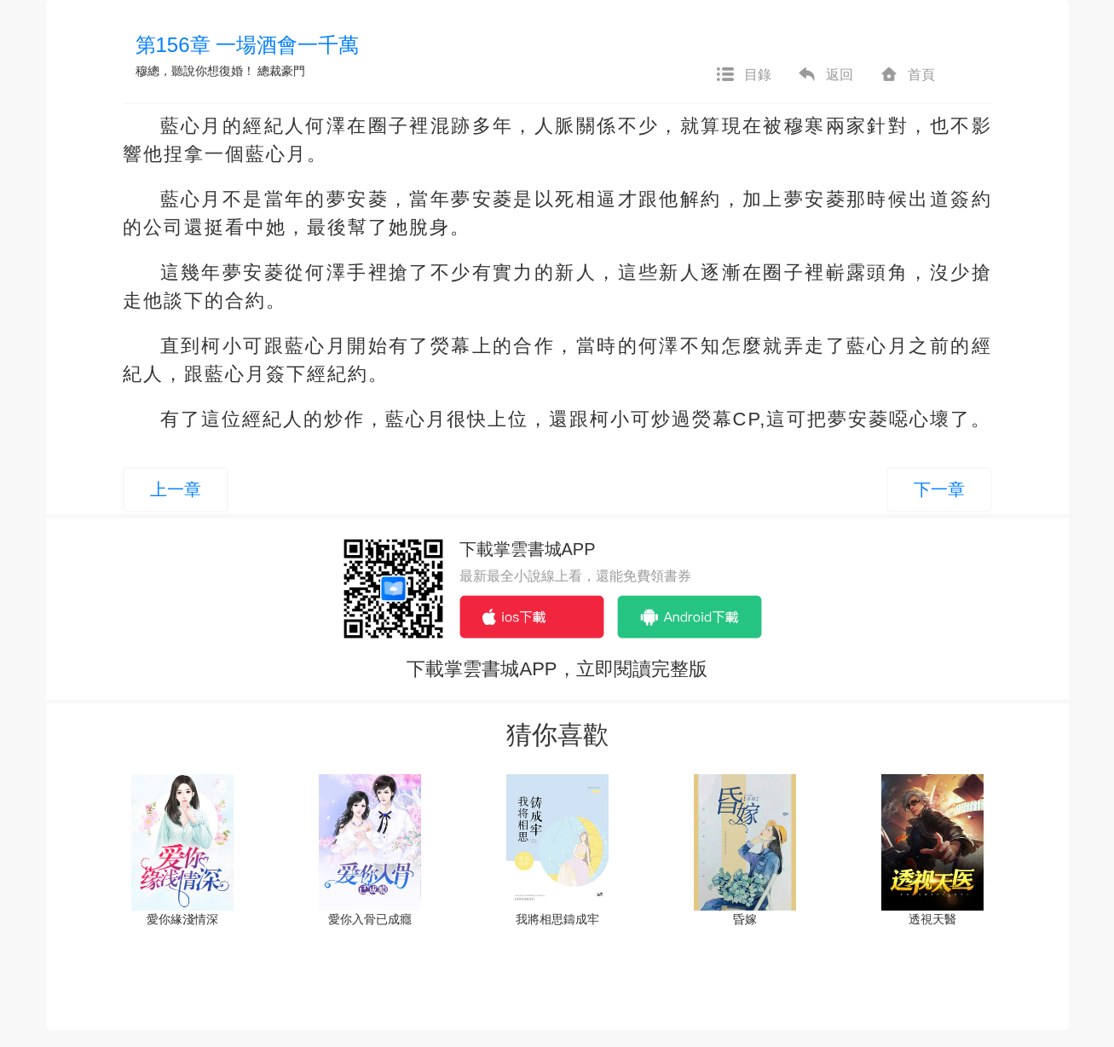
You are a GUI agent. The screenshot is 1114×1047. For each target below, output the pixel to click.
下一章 (939, 489)
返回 (825, 75)
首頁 (907, 75)
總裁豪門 (281, 71)
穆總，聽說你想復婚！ (195, 71)
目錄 (743, 75)
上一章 (175, 489)
